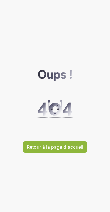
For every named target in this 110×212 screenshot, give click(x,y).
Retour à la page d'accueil (55, 147)
